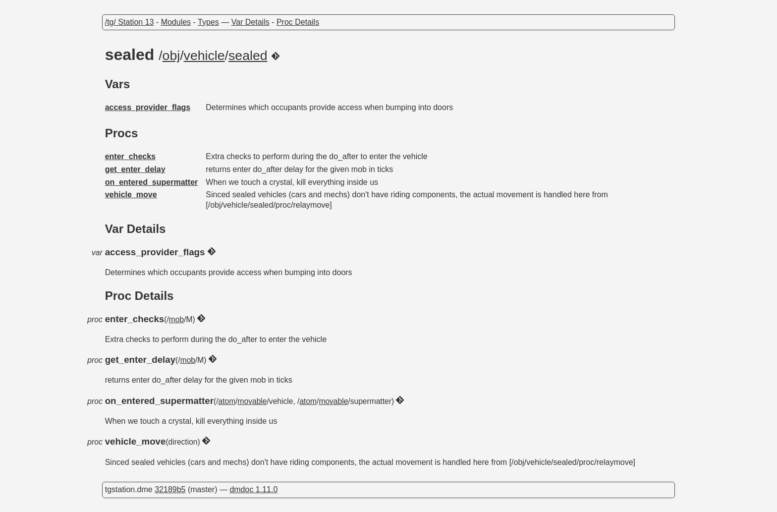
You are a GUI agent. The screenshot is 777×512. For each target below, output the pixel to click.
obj (171, 55)
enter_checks (130, 156)
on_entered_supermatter (151, 182)
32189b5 (170, 489)
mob (176, 319)
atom (227, 401)
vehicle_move (131, 194)
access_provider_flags (148, 107)
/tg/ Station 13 (129, 22)
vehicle (204, 55)
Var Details (250, 22)
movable (252, 401)
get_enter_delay (135, 169)
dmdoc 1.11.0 (253, 489)
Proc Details (298, 22)
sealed (248, 55)
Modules (176, 22)
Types (208, 22)
